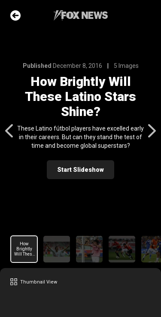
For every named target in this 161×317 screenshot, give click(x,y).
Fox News (81, 15)
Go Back (15, 15)
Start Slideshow (80, 169)
